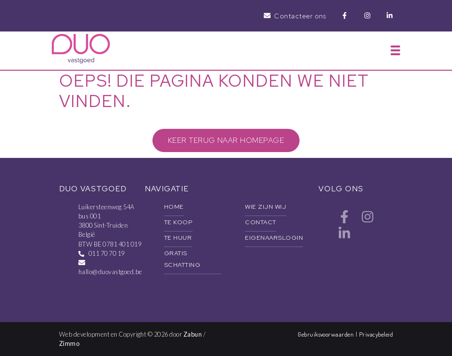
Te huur (178, 237)
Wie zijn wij (265, 206)
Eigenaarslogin (274, 237)
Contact (260, 222)
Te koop (178, 222)
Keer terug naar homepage (226, 140)
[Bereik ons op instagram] (367, 221)
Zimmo (69, 343)
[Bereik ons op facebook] (344, 221)
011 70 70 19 (107, 253)
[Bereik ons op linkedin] (344, 237)
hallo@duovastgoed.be (110, 272)
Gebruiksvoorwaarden (327, 334)
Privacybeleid (376, 334)
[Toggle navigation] (395, 50)
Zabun (192, 334)
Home (174, 206)
